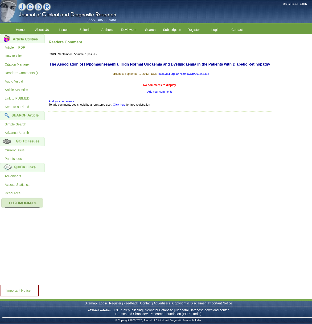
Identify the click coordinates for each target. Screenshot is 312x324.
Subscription (172, 30)
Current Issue (15, 150)
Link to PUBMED (17, 98)
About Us (42, 30)
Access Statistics (17, 185)
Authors (107, 30)
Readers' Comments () (21, 73)
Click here (119, 104)
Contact (237, 30)
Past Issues (13, 159)
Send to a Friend (17, 107)
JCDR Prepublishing (128, 310)
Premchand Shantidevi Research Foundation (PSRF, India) (158, 314)
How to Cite (13, 56)
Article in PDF (15, 47)
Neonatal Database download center (202, 310)
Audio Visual (14, 81)
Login (215, 30)
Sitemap (91, 303)
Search (150, 30)
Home (20, 30)
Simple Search (15, 124)
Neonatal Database (159, 310)
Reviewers (128, 30)
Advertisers (13, 176)
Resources (13, 193)
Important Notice (18, 290)
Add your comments (159, 91)
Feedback (130, 303)
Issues (63, 30)
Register (194, 30)
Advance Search (17, 133)
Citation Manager (17, 64)
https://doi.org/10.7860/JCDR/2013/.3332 (183, 73)
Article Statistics (16, 90)
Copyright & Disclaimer (189, 303)
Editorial (85, 30)
